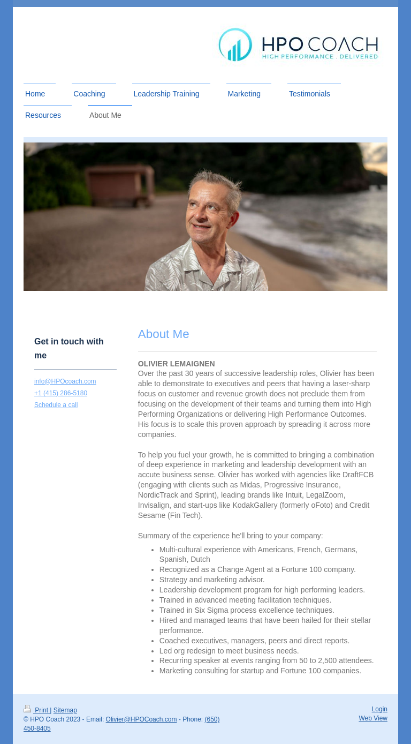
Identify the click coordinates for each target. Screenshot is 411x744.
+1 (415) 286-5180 (60, 393)
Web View (373, 718)
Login (379, 709)
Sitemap (65, 710)
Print (37, 710)
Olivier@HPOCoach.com (141, 719)
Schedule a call (56, 405)
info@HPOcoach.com (65, 381)
